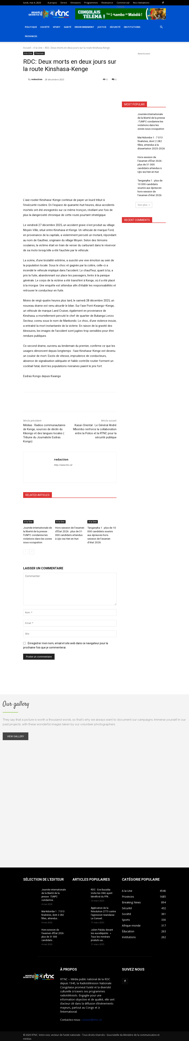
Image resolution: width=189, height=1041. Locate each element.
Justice (102, 26)
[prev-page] (25, 549)
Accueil (27, 47)
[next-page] (31, 549)
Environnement (84, 26)
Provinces (31, 36)
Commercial (123, 2)
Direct (64, 2)
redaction (36, 79)
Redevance (107, 2)
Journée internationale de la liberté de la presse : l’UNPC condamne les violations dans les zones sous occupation (37, 534)
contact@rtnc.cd (91, 1018)
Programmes (91, 2)
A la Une (37, 47)
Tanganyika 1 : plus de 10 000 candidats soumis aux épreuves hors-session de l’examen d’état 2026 (151, 177)
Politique (31, 26)
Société (44, 26)
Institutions (132, 26)
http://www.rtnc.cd (63, 465)
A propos (52, 2)
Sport (56, 26)
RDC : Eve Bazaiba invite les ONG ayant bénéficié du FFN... (101, 892)
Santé (67, 26)
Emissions (76, 2)
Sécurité (115, 26)
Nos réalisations (141, 2)
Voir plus (144, 193)
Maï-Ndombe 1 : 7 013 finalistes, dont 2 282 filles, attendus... (52, 913)
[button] (161, 27)
